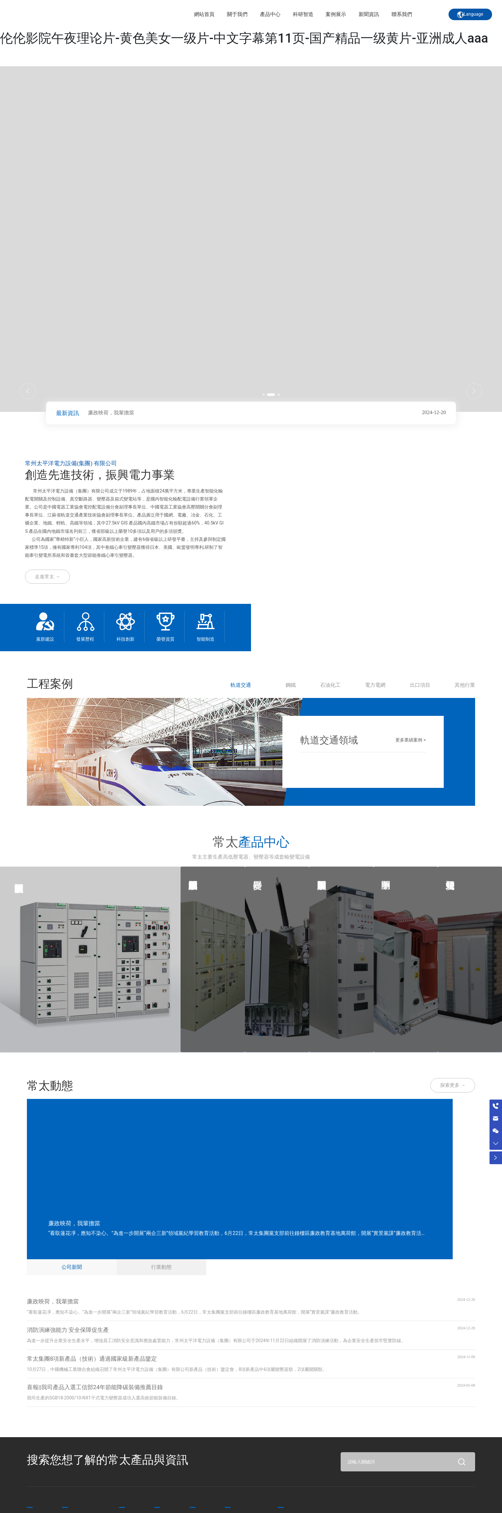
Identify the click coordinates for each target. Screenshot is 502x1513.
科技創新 (125, 639)
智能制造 (206, 639)
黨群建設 (45, 639)
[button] (267, 394)
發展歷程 (85, 639)
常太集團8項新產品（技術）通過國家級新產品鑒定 (92, 1355)
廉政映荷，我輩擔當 (111, 413)
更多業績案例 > (410, 738)
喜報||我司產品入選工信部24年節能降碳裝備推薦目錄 (95, 1384)
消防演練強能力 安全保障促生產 (68, 1327)
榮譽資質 (165, 639)
